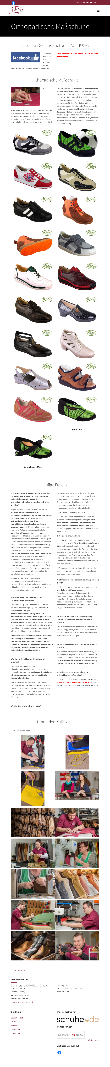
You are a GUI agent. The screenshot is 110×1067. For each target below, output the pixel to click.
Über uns (14, 1021)
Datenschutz (16, 1033)
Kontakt (14, 1025)
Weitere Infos (93, 1040)
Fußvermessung (19, 970)
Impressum (15, 1029)
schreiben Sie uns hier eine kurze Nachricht (75, 682)
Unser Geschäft (17, 1018)
